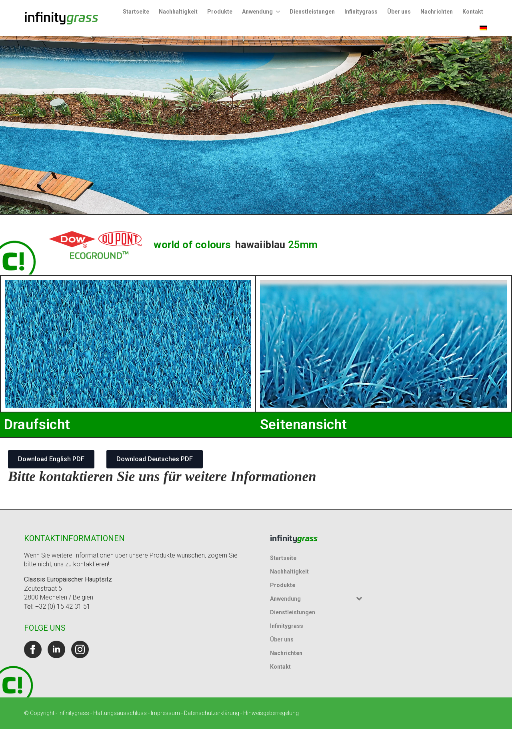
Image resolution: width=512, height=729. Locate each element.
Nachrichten (436, 11)
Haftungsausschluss (120, 713)
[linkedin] (56, 649)
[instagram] (80, 649)
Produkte (219, 11)
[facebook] (33, 649)
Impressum (165, 713)
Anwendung (257, 11)
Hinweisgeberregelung (271, 713)
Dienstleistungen (312, 11)
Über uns (399, 11)
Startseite (136, 11)
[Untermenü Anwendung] (279, 11)
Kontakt (472, 11)
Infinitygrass (361, 11)
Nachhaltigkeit (178, 11)
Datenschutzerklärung (211, 713)
